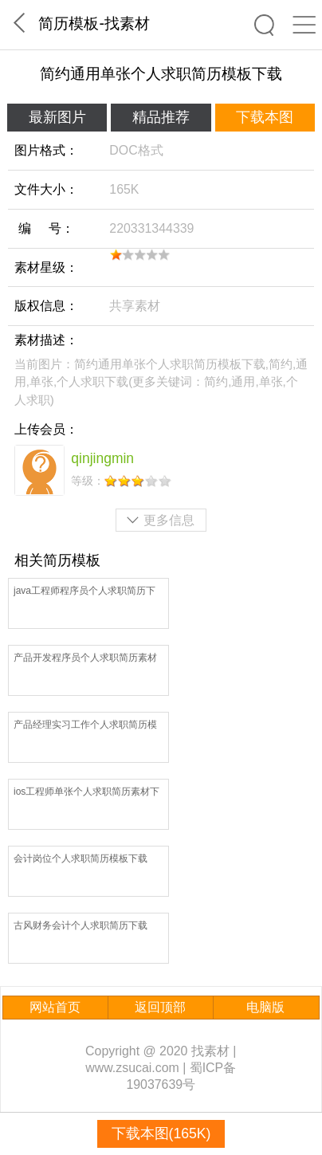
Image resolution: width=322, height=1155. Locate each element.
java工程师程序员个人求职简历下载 (84, 592)
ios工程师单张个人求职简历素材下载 (86, 792)
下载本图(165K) (161, 1133)
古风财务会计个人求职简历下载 (80, 925)
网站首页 (54, 1007)
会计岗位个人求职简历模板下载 (80, 858)
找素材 (127, 23)
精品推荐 (161, 117)
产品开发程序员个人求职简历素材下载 (85, 659)
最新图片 (57, 117)
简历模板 (68, 23)
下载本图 (264, 117)
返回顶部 (160, 1007)
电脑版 (265, 1007)
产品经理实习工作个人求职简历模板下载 (85, 726)
